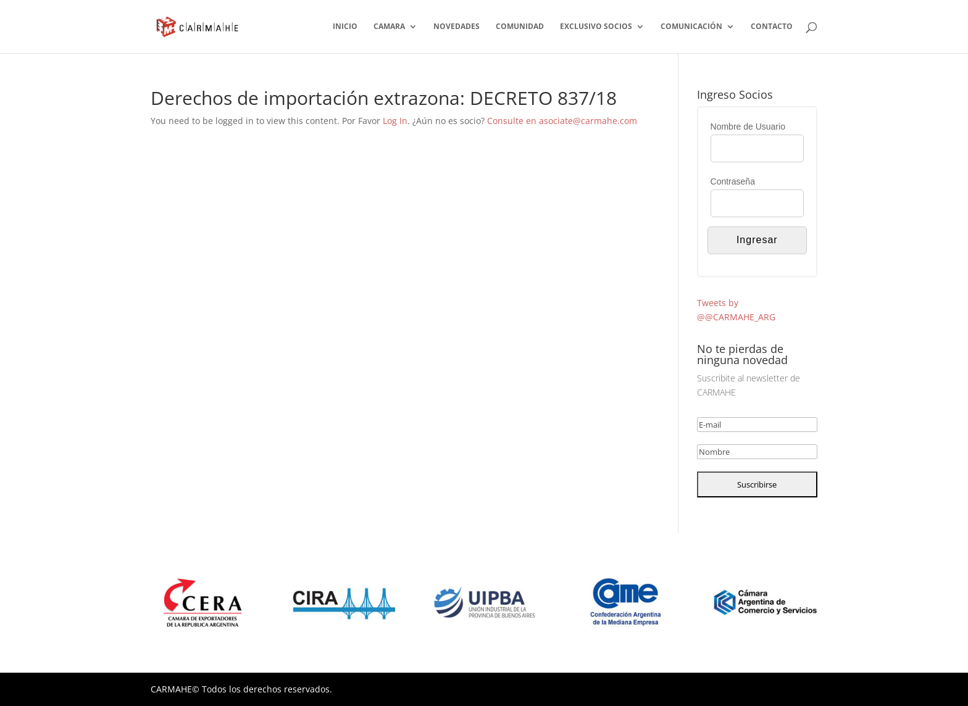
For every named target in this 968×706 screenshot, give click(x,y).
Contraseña (733, 181)
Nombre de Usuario (748, 126)
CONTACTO (772, 26)
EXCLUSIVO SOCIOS (596, 26)
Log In (395, 121)
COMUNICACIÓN (691, 26)
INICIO (345, 26)
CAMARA (389, 26)
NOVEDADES (456, 26)
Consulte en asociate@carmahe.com (562, 121)
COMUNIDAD (520, 26)
